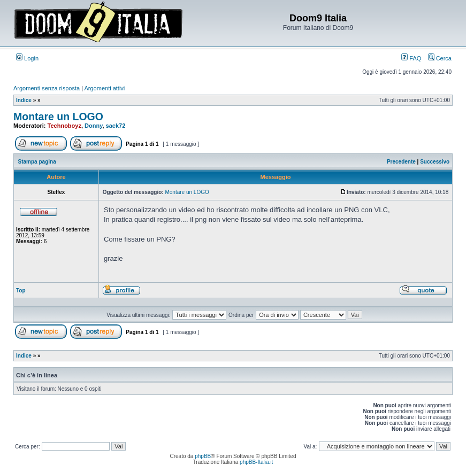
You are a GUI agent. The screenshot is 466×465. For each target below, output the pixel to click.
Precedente (401, 162)
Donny (93, 125)
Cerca (440, 58)
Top (21, 290)
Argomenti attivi (105, 88)
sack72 (116, 125)
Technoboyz (64, 125)
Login (27, 58)
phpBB (203, 456)
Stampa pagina (37, 162)
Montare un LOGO (58, 116)
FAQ (411, 58)
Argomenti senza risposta (46, 88)
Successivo (434, 162)
